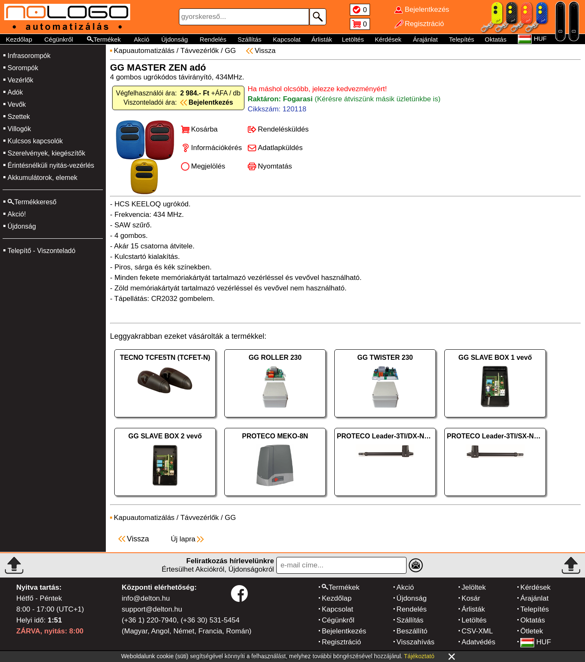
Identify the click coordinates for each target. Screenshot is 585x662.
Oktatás (495, 39)
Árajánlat (425, 39)
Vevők (17, 104)
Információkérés (216, 148)
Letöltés (353, 39)
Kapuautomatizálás (144, 51)
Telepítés (461, 39)
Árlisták (322, 39)
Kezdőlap (19, 39)
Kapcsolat (287, 39)
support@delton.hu (152, 609)
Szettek (19, 116)
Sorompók (23, 67)
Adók (15, 92)
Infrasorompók (29, 55)
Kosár (471, 598)
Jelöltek (474, 587)
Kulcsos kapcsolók (35, 141)
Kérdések (388, 39)
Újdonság (174, 39)
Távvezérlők (199, 51)
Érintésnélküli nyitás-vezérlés (51, 165)
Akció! (17, 214)
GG (230, 51)
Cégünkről (58, 39)
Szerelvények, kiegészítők (46, 153)
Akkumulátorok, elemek (42, 177)
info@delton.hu (146, 598)
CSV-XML (477, 631)
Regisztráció (341, 642)
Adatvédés (478, 642)
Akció (142, 39)
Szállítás (250, 39)
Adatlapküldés (280, 148)
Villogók (19, 128)
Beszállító (412, 631)
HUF (535, 642)
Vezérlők (20, 80)
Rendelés (213, 39)
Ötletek (531, 631)
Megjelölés (208, 166)
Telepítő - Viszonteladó (42, 250)
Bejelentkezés (344, 631)
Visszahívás (415, 642)
